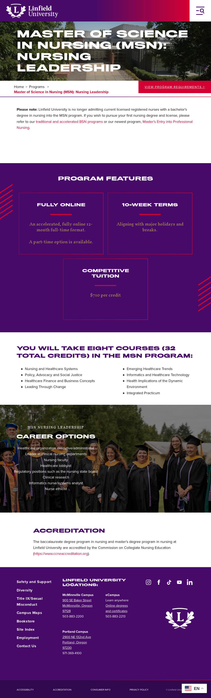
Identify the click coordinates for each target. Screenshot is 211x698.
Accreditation (62, 689)
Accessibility (25, 689)
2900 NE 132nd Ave (76, 637)
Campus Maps (29, 612)
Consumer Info (100, 689)
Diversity (25, 590)
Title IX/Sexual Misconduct (30, 601)
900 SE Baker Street (76, 600)
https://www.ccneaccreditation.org (61, 553)
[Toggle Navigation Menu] (200, 10)
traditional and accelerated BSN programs (69, 121)
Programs (37, 86)
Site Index (26, 629)
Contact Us (26, 646)
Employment (28, 637)
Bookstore (26, 621)
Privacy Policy (139, 689)
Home (19, 86)
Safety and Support (34, 581)
